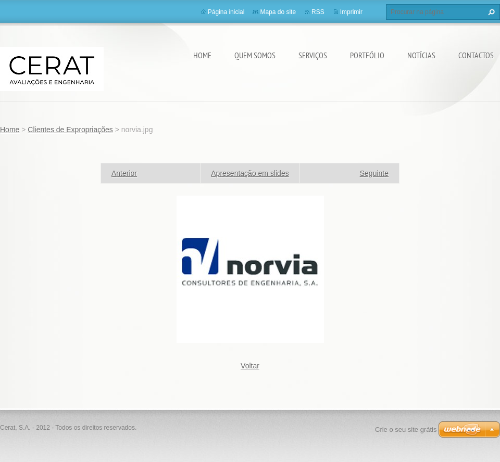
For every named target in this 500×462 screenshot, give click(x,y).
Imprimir (351, 12)
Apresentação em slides (250, 173)
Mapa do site (278, 12)
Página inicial (226, 12)
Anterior (124, 173)
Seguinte (374, 173)
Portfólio (367, 55)
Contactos (476, 55)
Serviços (312, 55)
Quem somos (255, 55)
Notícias (421, 55)
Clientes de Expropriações (70, 129)
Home (202, 55)
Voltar (250, 366)
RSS (317, 12)
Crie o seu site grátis (406, 429)
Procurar (490, 12)
